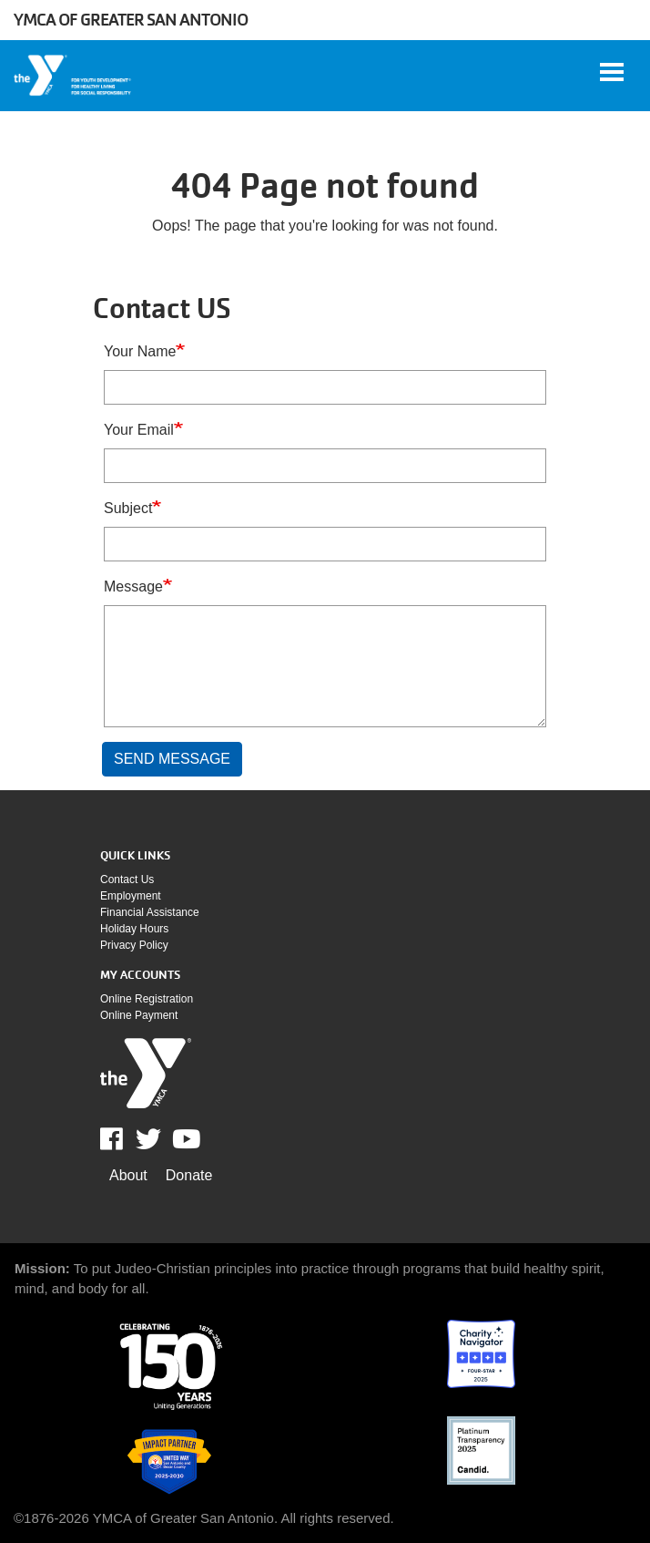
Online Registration (146, 999)
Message (133, 586)
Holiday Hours (134, 928)
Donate (189, 1175)
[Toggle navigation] (611, 72)
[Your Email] (325, 465)
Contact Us (127, 879)
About (128, 1175)
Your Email (139, 429)
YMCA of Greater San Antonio (131, 19)
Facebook (124, 1139)
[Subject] (325, 544)
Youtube (185, 1139)
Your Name (140, 351)
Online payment (139, 1015)
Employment (130, 896)
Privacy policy (134, 945)
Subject (128, 508)
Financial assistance (149, 912)
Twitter (148, 1139)
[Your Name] (325, 387)
